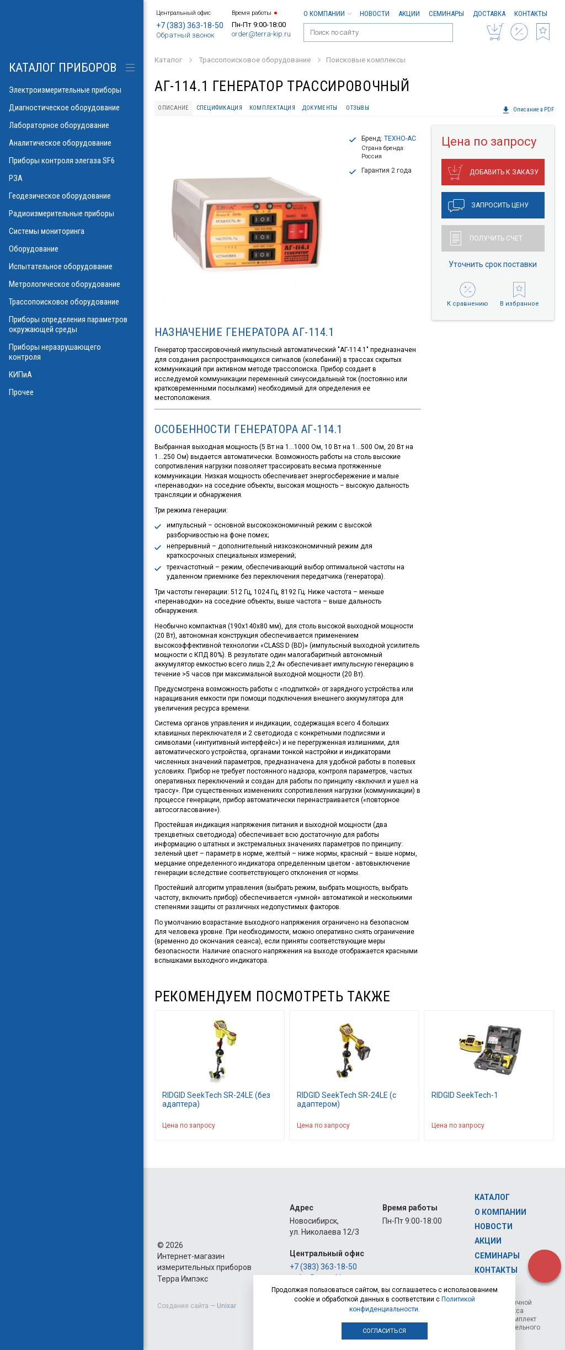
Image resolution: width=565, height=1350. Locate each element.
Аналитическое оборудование (72, 143)
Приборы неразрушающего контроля (72, 352)
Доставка (489, 13)
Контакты (530, 13)
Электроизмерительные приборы (72, 90)
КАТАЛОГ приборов (62, 67)
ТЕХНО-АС (400, 138)
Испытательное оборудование (72, 266)
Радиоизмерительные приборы (72, 213)
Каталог (492, 1197)
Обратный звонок (185, 35)
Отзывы (357, 107)
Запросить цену (488, 205)
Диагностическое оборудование (72, 108)
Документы (319, 107)
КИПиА (72, 375)
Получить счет (486, 238)
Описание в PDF (528, 110)
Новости (375, 13)
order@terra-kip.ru (261, 34)
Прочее (72, 392)
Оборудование (72, 249)
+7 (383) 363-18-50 (189, 25)
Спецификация (219, 107)
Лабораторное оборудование (72, 125)
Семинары (446, 13)
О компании (327, 13)
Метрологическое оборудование (72, 284)
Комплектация (272, 107)
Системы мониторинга (72, 231)
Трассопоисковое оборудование (72, 302)
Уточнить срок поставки (493, 264)
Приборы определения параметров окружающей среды (72, 324)
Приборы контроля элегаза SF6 (72, 161)
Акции (409, 13)
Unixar (226, 1306)
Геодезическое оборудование (72, 196)
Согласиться (384, 1331)
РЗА (72, 178)
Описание (173, 107)
